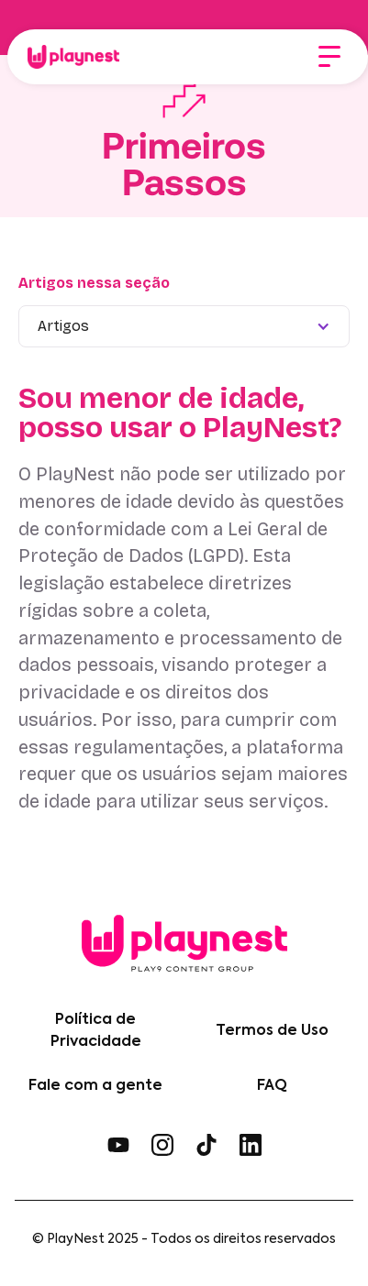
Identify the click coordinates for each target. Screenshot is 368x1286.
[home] (68, 57)
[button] (329, 56)
